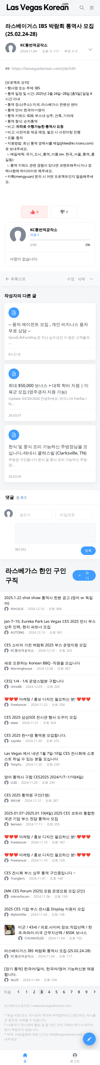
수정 (70, 278)
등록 (88, 550)
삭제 (81, 278)
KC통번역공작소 (33, 45)
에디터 (20, 549)
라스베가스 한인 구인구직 (35, 575)
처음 (7, 991)
